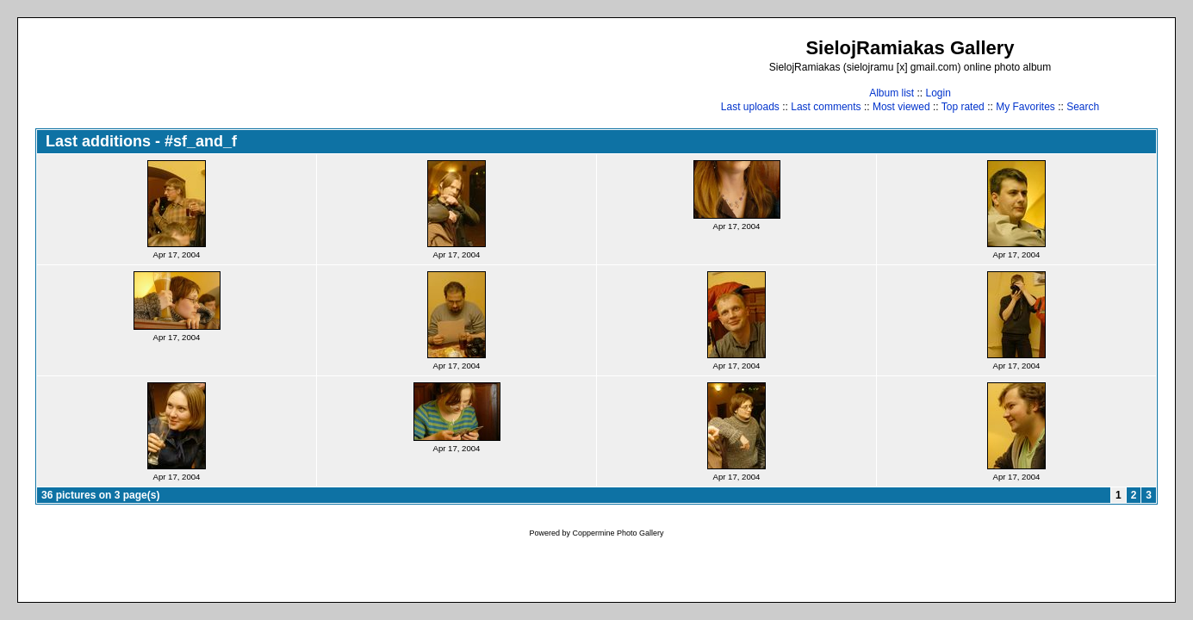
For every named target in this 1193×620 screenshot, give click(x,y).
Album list (891, 93)
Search (1082, 107)
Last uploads (750, 107)
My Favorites (1025, 107)
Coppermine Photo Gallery (617, 533)
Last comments (826, 107)
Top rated (963, 107)
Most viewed (901, 107)
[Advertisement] (348, 75)
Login (937, 93)
